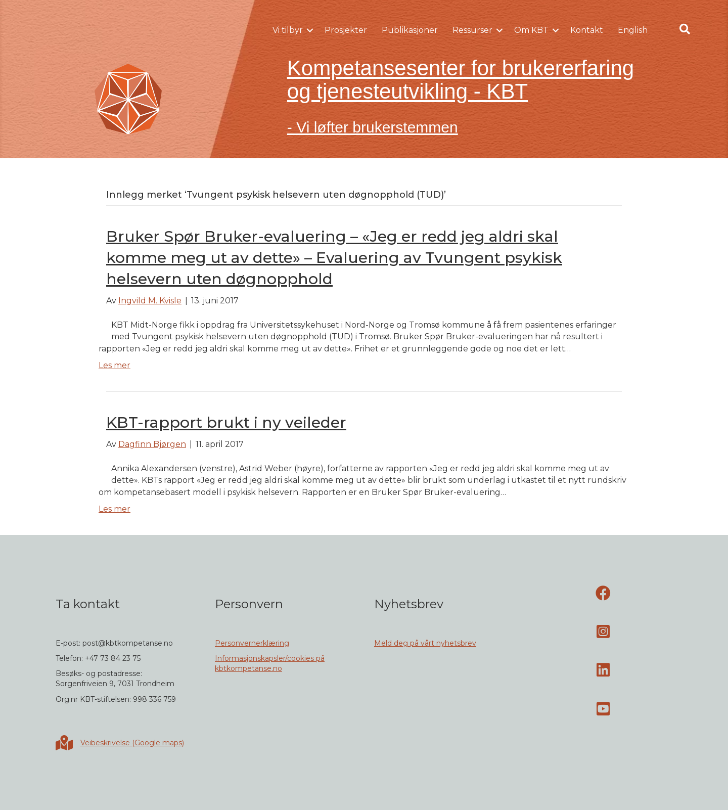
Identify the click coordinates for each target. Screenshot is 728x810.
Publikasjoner (410, 30)
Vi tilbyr (287, 30)
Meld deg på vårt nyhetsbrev (425, 643)
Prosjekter (346, 30)
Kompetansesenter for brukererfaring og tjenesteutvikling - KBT (460, 79)
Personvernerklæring (252, 643)
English (633, 30)
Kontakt (586, 30)
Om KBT (531, 30)
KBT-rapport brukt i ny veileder (226, 422)
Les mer (114, 365)
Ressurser (472, 30)
